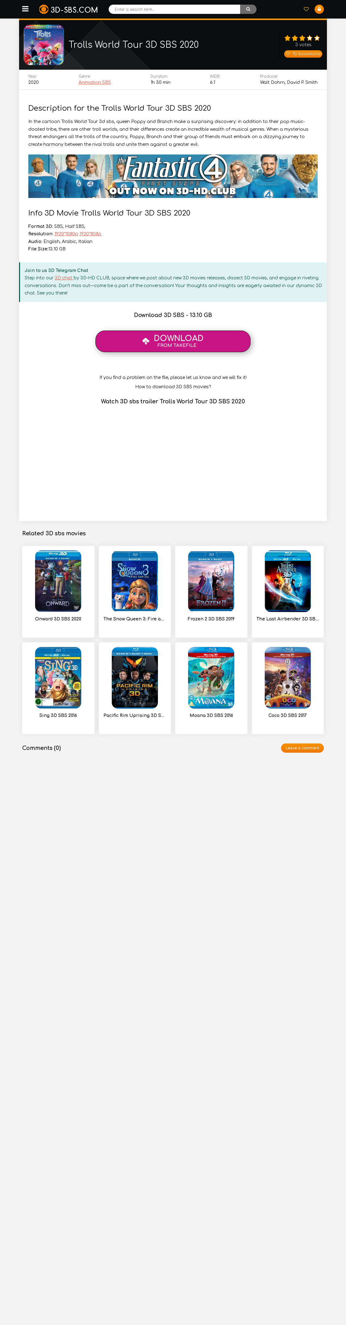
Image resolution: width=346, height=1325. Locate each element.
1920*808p (90, 236)
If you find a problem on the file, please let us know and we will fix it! (173, 380)
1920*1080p (66, 236)
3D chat (64, 280)
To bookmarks (303, 55)
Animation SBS (94, 85)
